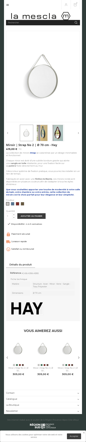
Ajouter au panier (31, 216)
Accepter (74, 436)
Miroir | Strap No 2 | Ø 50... (18, 369)
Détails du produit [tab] (20, 264)
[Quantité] (9, 216)
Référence (15, 273)
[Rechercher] (43, 22)
